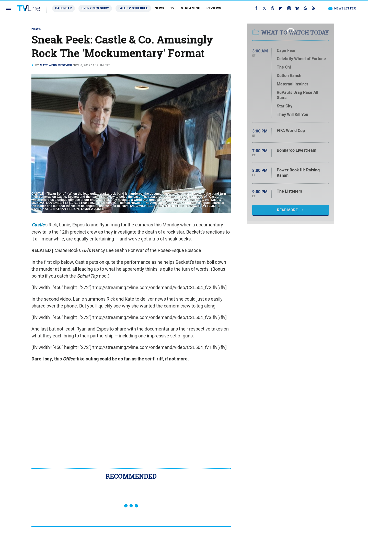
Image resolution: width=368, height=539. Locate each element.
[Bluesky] (297, 8)
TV (172, 8)
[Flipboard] (281, 8)
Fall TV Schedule (133, 8)
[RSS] (313, 8)
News (159, 8)
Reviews (213, 8)
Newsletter (342, 8)
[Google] (305, 8)
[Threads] (272, 8)
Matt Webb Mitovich (56, 65)
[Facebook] (256, 8)
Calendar (63, 8)
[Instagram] (289, 8)
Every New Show (95, 8)
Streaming (191, 8)
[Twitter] (264, 8)
